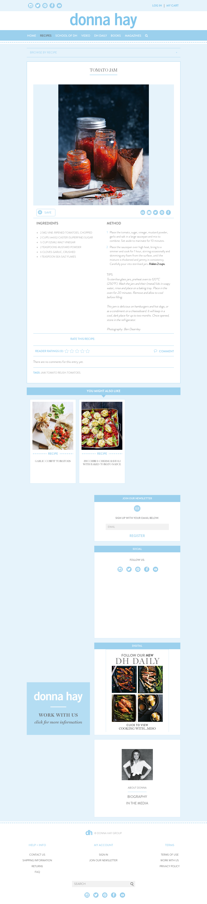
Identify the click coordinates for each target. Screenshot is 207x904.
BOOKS (116, 35)
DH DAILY (100, 35)
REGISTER (137, 536)
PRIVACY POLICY (170, 866)
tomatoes (73, 373)
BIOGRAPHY (137, 797)
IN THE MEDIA (137, 803)
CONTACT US (37, 855)
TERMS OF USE (170, 855)
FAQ (37, 872)
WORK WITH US (169, 860)
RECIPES (46, 35)
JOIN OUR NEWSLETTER (103, 860)
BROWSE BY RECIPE (43, 52)
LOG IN (157, 5)
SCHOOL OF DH (66, 35)
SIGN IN (103, 855)
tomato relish (56, 373)
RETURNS (37, 866)
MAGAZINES (133, 35)
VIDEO (85, 35)
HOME (31, 35)
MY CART (172, 5)
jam (43, 373)
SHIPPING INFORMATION (37, 860)
